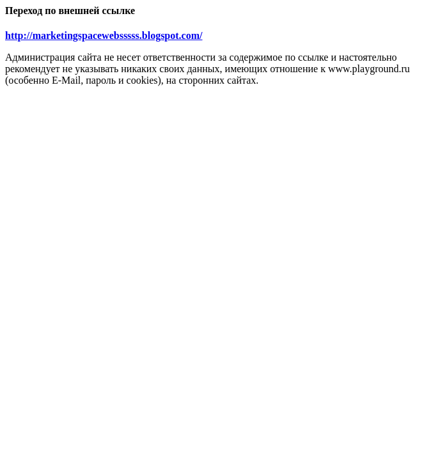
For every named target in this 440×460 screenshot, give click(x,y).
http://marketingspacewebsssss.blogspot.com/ (103, 35)
